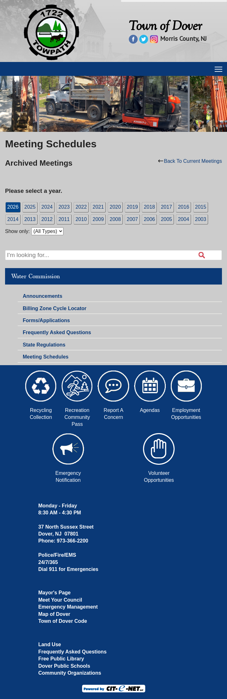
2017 (166, 207)
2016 (183, 207)
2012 (47, 219)
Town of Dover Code (62, 621)
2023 (64, 207)
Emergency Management (68, 607)
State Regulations (44, 344)
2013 (30, 219)
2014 (13, 219)
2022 (81, 207)
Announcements (42, 296)
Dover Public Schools (64, 666)
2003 (200, 219)
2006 (149, 219)
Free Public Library (61, 658)
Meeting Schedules (46, 356)
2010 (81, 219)
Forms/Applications (46, 320)
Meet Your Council (60, 600)
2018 (149, 207)
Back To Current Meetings (190, 161)
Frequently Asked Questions (57, 332)
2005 (166, 219)
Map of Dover (54, 614)
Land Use (49, 644)
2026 (13, 207)
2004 (183, 219)
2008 (115, 219)
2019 (132, 207)
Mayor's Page (54, 592)
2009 (98, 219)
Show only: (17, 231)
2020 (115, 207)
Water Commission (35, 276)
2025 (30, 207)
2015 (200, 207)
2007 (132, 219)
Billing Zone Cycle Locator (55, 308)
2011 (64, 219)
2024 (47, 207)
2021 (98, 207)
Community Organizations (69, 673)
